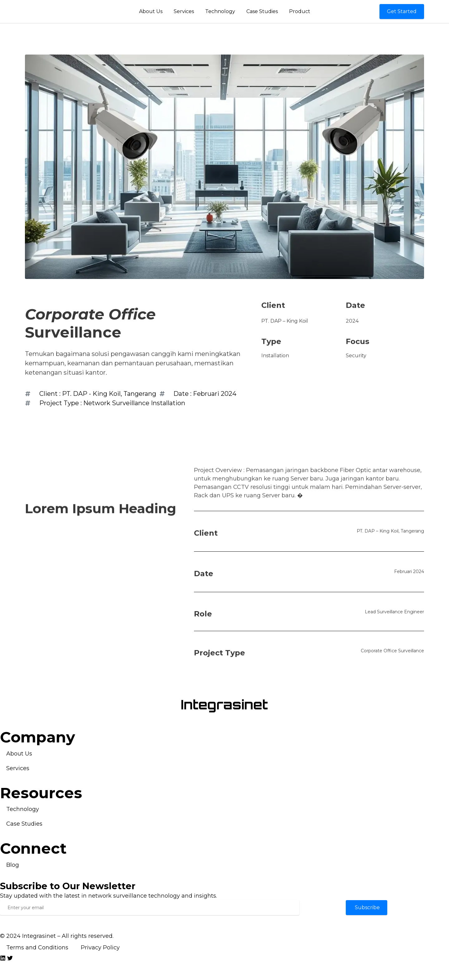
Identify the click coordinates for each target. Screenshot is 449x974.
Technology (220, 11)
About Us (150, 11)
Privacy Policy (100, 947)
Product (299, 11)
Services (184, 11)
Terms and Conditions (37, 947)
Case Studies (262, 11)
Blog (12, 864)
